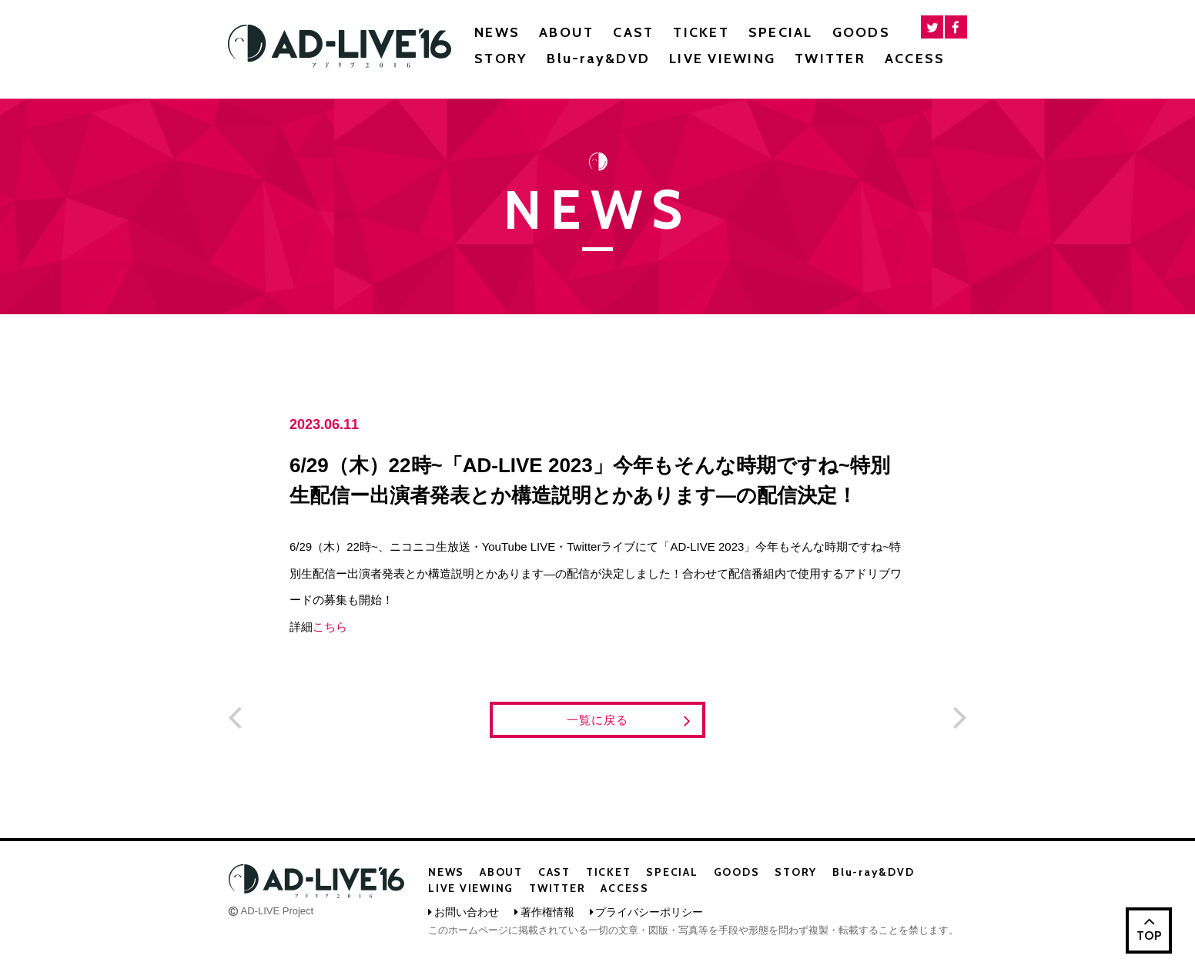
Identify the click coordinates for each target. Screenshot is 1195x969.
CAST (633, 32)
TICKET (701, 32)
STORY (500, 58)
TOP (1149, 927)
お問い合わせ (466, 912)
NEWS (497, 32)
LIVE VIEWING (722, 58)
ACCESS (915, 58)
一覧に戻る (629, 720)
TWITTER (830, 58)
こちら (330, 626)
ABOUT (566, 32)
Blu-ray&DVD (598, 58)
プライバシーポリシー (649, 912)
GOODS (861, 32)
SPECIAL (780, 32)
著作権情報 (547, 912)
